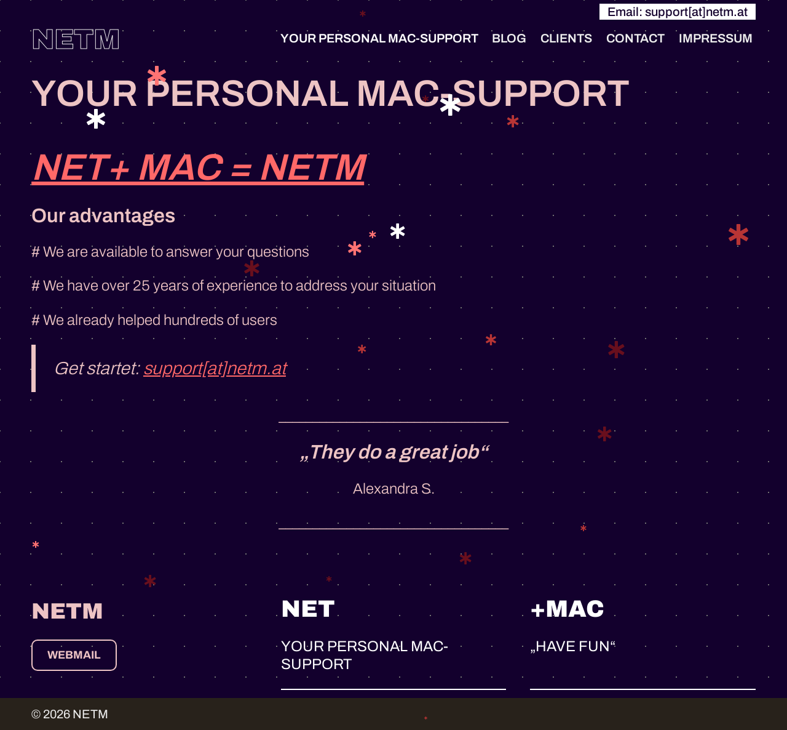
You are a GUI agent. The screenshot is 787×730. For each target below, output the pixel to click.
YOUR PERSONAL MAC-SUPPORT (379, 38)
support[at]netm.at (214, 368)
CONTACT (635, 38)
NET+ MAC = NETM (197, 167)
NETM (76, 39)
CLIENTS (566, 38)
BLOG (509, 38)
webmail (74, 655)
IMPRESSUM (716, 38)
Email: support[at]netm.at (677, 11)
